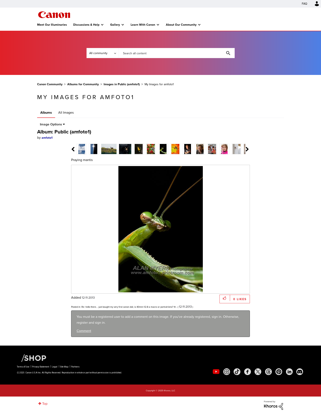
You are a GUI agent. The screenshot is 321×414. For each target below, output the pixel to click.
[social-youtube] (216, 371)
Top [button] (44, 403)
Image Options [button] (51, 124)
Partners (75, 367)
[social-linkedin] (289, 371)
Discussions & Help (86, 25)
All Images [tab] (66, 112)
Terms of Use (23, 367)
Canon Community (54, 14)
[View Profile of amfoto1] (47, 138)
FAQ (304, 3)
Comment (84, 330)
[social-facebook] (247, 371)
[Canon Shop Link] (31, 358)
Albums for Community (83, 84)
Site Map (64, 367)
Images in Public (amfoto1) (122, 84)
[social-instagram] (226, 371)
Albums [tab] (46, 112)
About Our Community (181, 25)
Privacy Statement (40, 367)
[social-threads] (268, 371)
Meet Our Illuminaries (52, 25)
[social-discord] (299, 371)
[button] (225, 298)
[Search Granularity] (103, 53)
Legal (54, 367)
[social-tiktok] (237, 371)
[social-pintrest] (278, 371)
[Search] (177, 53)
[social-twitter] (258, 371)
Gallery (115, 25)
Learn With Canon (143, 25)
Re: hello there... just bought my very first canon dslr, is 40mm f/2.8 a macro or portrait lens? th (128, 307)
